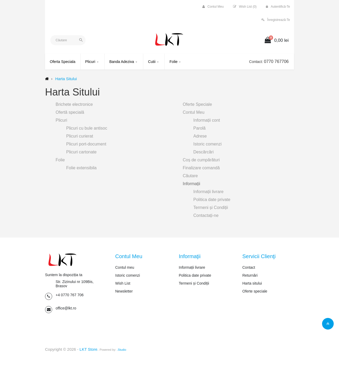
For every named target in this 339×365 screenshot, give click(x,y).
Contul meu (124, 267)
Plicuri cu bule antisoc (86, 128)
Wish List (122, 283)
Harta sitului (252, 283)
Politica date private (211, 199)
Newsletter (124, 291)
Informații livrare (208, 191)
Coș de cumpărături (201, 160)
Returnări (250, 275)
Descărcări (203, 152)
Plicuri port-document (86, 144)
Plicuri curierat (79, 136)
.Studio (121, 349)
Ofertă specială (70, 112)
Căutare (190, 176)
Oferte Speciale (197, 104)
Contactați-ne (205, 215)
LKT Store (88, 349)
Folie (60, 160)
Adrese (200, 136)
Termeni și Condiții (210, 207)
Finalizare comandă (201, 168)
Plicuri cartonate (81, 152)
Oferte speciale (254, 291)
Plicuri (61, 120)
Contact (248, 267)
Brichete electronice (74, 104)
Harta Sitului (66, 78)
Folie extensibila (81, 168)
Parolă (199, 128)
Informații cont (206, 120)
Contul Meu (193, 112)
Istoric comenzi (207, 144)
